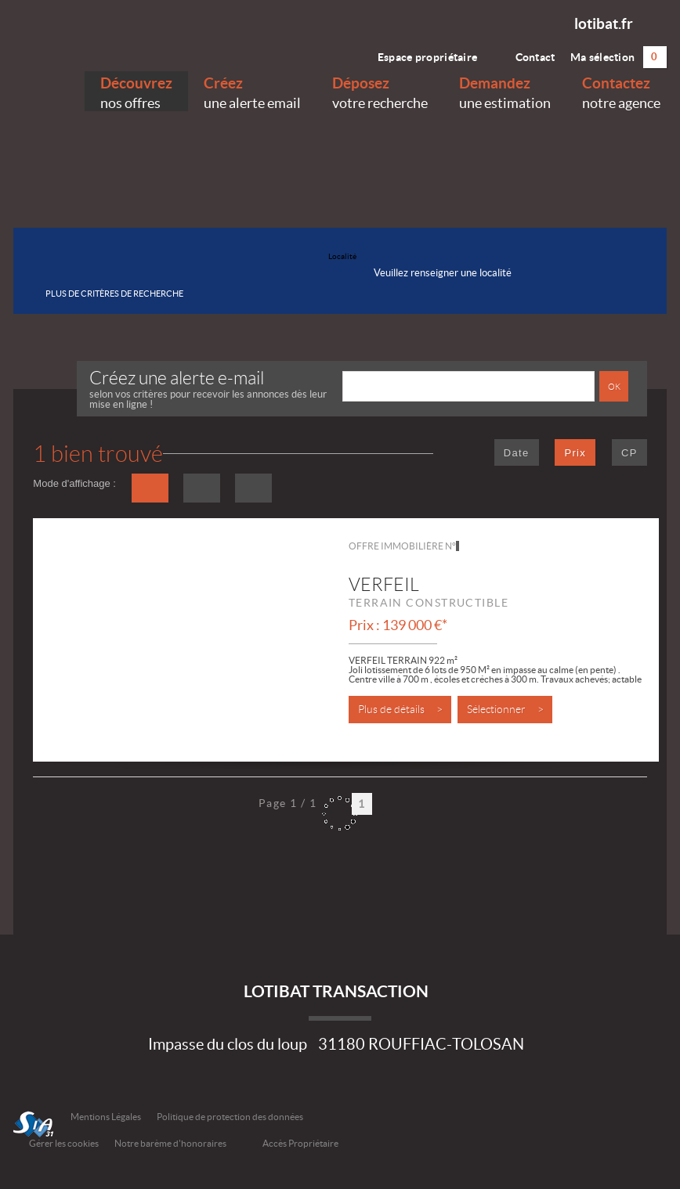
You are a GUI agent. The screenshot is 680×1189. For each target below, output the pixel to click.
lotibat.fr (603, 23)
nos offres (136, 91)
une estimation (505, 91)
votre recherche (380, 91)
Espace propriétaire (418, 53)
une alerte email (252, 91)
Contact (524, 53)
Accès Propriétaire (300, 1143)
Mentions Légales (106, 1117)
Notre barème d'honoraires (171, 1143)
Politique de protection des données (230, 1117)
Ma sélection (618, 57)
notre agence (621, 91)
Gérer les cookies (64, 1143)
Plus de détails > (400, 709)
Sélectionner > (505, 709)
